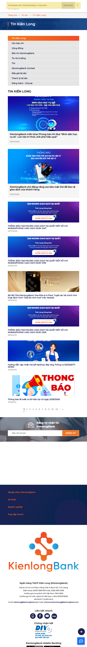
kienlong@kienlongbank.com (26, 602)
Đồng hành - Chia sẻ (22, 83)
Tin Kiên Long (19, 38)
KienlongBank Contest (23, 68)
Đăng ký (71, 433)
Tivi (13, 63)
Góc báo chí (18, 43)
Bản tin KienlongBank (23, 53)
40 (56, 409)
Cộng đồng (17, 48)
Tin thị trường (19, 58)
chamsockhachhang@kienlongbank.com (61, 602)
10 (52, 409)
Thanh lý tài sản (20, 78)
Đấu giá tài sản (19, 73)
